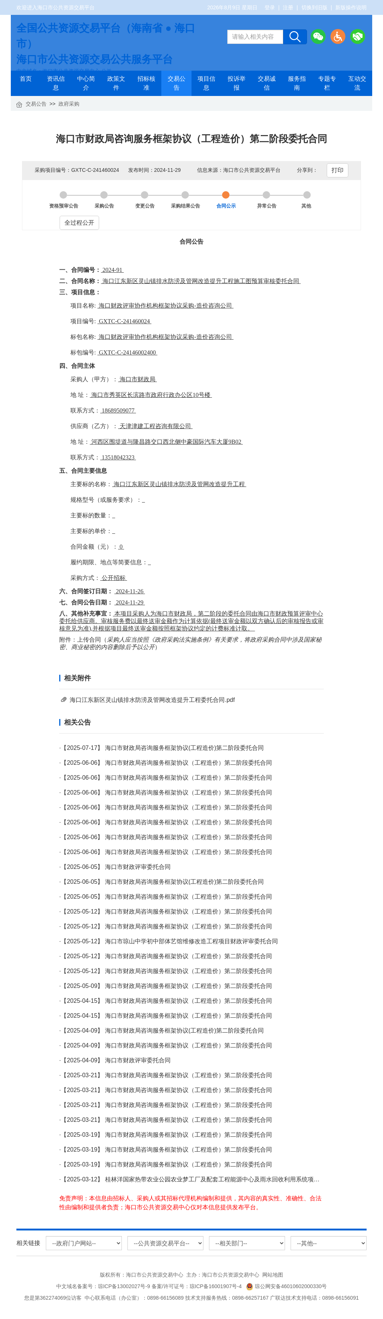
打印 (338, 170)
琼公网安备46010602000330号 (286, 1286)
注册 (288, 7)
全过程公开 (79, 222)
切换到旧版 (314, 7)
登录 (270, 7)
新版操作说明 (351, 7)
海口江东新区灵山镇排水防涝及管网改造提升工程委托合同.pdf (152, 700)
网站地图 (272, 1275)
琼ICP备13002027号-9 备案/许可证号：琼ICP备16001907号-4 (171, 1286)
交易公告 (36, 104)
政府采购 (68, 104)
